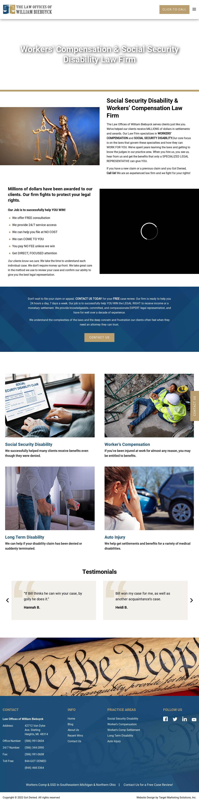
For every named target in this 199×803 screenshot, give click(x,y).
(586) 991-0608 (34, 754)
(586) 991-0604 (34, 741)
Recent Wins (75, 735)
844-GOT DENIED (35, 761)
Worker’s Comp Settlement (123, 730)
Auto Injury (115, 537)
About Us (73, 730)
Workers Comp (36, 785)
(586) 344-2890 (34, 747)
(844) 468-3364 (34, 767)
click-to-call (174, 9)
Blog (70, 724)
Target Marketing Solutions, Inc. (177, 797)
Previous (7, 600)
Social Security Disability (28, 444)
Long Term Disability (24, 537)
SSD (53, 785)
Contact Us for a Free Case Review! (148, 785)
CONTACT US (99, 337)
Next (191, 600)
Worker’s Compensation (127, 444)
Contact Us (74, 741)
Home (71, 718)
